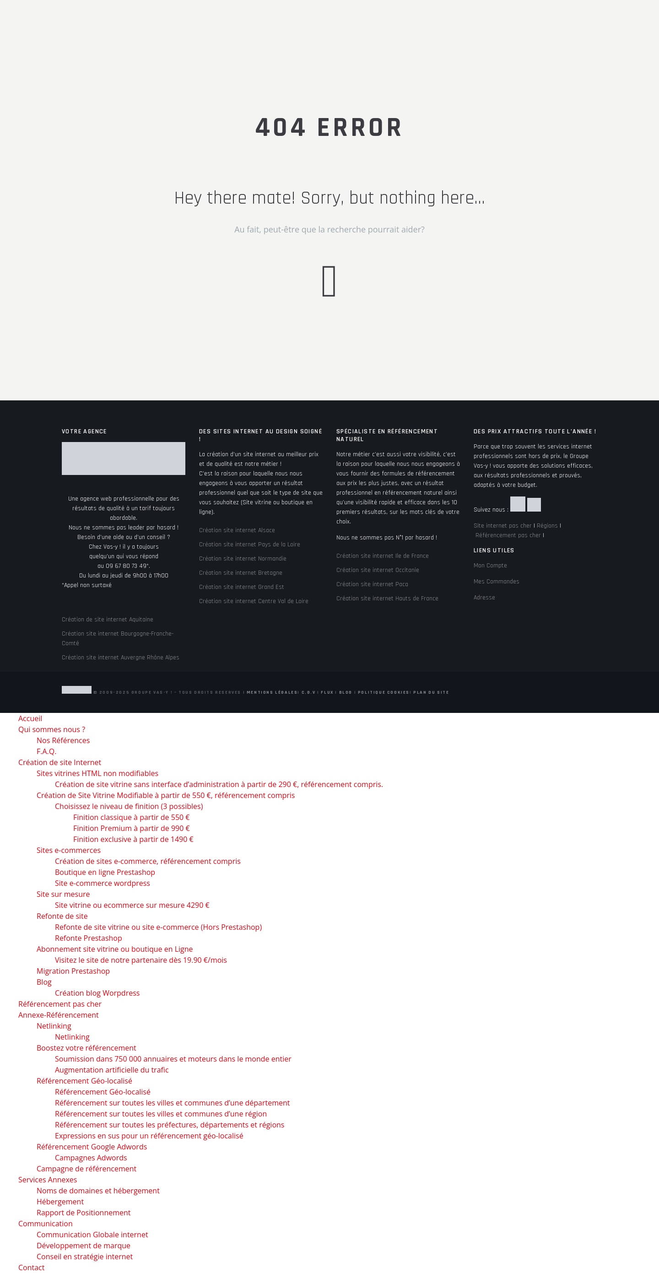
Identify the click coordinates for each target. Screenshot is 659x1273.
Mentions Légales (272, 692)
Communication (45, 1224)
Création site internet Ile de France (382, 556)
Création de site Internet (59, 762)
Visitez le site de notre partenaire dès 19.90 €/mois (141, 960)
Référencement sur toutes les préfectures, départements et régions (169, 1125)
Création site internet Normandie (242, 559)
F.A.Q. (46, 751)
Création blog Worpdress (97, 993)
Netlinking (54, 1026)
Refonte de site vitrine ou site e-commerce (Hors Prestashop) (158, 927)
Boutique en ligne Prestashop (105, 872)
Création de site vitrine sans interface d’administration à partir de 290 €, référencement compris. (219, 784)
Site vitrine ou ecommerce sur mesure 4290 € (132, 905)
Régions (547, 526)
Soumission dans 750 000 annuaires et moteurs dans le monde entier (173, 1059)
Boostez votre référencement (86, 1048)
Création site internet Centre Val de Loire (253, 601)
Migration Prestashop (73, 971)
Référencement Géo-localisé (84, 1081)
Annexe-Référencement (58, 1015)
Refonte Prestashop (88, 938)
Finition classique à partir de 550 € (131, 817)
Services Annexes (47, 1180)
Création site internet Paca (372, 584)
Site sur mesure (63, 894)
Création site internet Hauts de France (387, 598)
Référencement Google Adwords (92, 1147)
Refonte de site (62, 916)
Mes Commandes (496, 581)
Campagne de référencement (86, 1169)
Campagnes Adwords (91, 1158)
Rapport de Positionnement (84, 1213)
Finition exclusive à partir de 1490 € (133, 839)
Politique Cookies (384, 692)
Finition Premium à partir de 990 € (131, 828)
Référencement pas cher (508, 535)
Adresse (484, 597)
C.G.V (309, 692)
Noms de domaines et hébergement (98, 1191)
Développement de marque (83, 1246)
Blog (345, 692)
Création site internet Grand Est (241, 587)
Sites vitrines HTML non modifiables (97, 773)
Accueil (30, 718)
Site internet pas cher (503, 526)
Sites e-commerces (69, 850)
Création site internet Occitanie (377, 570)
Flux (327, 692)
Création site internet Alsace (237, 530)
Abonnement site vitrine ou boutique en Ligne (115, 949)
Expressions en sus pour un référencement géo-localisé (149, 1136)
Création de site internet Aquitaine (107, 619)
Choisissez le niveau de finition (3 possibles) (129, 806)
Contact (31, 1267)
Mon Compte (490, 565)
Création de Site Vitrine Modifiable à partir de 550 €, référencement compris (166, 795)
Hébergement (60, 1202)
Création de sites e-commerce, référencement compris (148, 861)
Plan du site (431, 692)
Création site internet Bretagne (240, 573)
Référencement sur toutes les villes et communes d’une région (161, 1114)
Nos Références (63, 740)
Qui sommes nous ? (51, 729)
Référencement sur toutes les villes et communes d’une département (172, 1103)
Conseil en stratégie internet (85, 1256)
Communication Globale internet (92, 1235)
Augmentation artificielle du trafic (112, 1070)
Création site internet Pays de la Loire (249, 544)
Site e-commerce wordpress (102, 883)
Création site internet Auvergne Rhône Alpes (120, 657)
